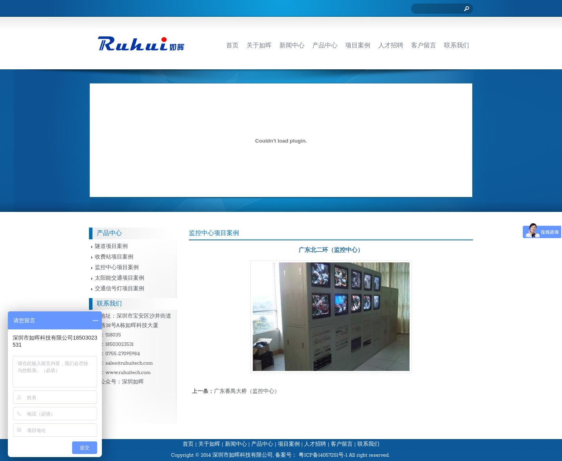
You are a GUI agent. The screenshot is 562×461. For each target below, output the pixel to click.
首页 (188, 444)
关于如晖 (209, 444)
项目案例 (289, 444)
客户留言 (342, 444)
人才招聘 (315, 444)
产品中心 (262, 444)
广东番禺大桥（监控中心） (247, 391)
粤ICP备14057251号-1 (323, 455)
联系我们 (368, 444)
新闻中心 (236, 444)
